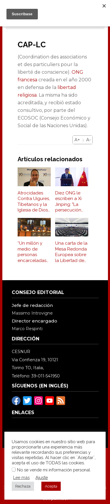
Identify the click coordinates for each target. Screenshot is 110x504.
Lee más (21, 477)
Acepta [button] (51, 486)
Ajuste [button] (41, 477)
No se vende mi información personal (53, 469)
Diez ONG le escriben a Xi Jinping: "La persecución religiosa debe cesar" (70, 201)
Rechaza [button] (23, 486)
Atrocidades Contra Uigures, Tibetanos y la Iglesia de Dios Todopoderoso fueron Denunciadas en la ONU (34, 201)
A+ (77, 139)
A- (88, 139)
